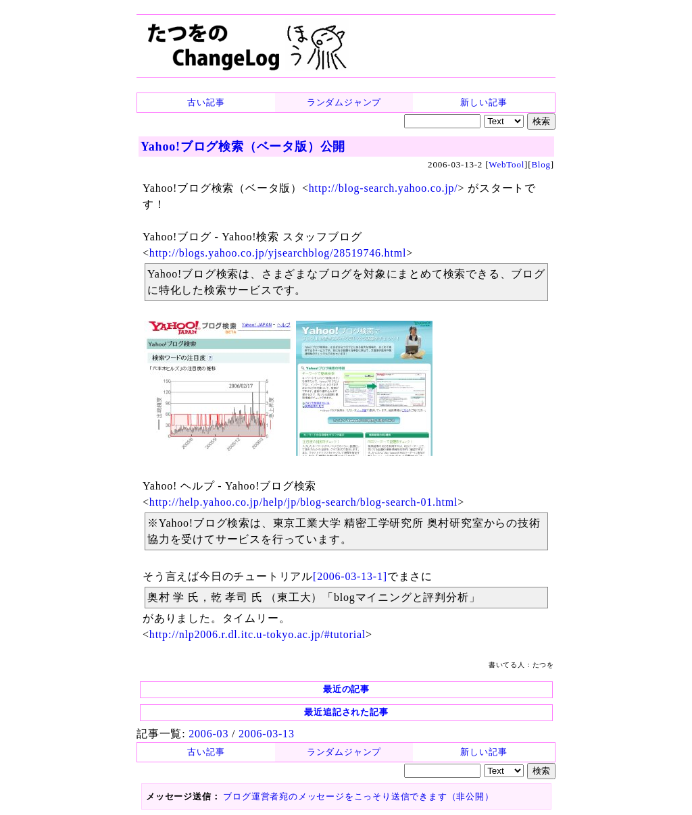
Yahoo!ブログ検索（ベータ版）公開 (243, 146)
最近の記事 (346, 689)
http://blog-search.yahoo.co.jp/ (383, 188)
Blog (540, 164)
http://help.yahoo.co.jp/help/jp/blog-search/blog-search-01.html (303, 502)
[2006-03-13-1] (350, 576)
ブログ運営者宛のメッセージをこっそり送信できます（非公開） (358, 796)
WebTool (506, 164)
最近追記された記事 (346, 712)
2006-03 (208, 733)
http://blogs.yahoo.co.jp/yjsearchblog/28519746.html (277, 253)
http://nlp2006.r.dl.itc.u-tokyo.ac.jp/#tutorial (257, 634)
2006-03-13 (267, 733)
